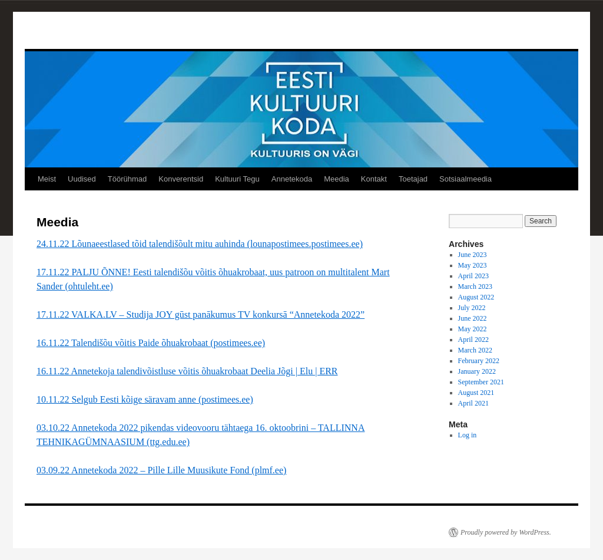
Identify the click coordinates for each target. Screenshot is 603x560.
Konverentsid (180, 178)
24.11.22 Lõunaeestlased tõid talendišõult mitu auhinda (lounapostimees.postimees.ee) (200, 244)
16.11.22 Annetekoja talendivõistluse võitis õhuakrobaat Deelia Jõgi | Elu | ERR (187, 371)
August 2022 (476, 297)
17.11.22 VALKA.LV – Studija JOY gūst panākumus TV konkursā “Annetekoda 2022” (201, 314)
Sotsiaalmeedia (465, 178)
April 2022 (473, 339)
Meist (47, 178)
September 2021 (481, 382)
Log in (467, 435)
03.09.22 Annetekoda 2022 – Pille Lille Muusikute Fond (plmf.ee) (161, 470)
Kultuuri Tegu (237, 178)
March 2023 (475, 286)
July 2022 (472, 308)
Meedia (336, 178)
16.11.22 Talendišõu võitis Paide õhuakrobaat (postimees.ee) (151, 343)
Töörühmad (127, 178)
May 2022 (472, 329)
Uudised (82, 178)
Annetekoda (291, 178)
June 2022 (472, 318)
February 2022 (478, 361)
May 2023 (472, 265)
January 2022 (477, 371)
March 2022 (475, 350)
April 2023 (473, 276)
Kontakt (374, 178)
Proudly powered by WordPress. (505, 532)
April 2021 (473, 403)
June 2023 (472, 255)
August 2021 (476, 392)
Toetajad (413, 178)
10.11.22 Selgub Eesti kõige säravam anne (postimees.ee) (145, 399)
